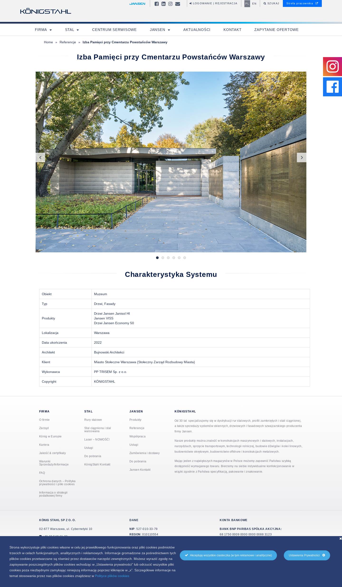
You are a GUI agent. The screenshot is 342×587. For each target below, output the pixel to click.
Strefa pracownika (302, 3)
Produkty (135, 419)
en (254, 3)
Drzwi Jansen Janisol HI (112, 313)
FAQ (42, 472)
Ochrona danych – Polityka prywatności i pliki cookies (57, 482)
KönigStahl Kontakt (97, 464)
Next (301, 157)
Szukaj (273, 3)
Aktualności (196, 30)
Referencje (68, 42)
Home (48, 42)
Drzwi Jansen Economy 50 (114, 323)
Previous (40, 157)
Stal (70, 30)
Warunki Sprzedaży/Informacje (54, 463)
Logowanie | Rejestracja (214, 3)
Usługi (88, 448)
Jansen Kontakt (139, 469)
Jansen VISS (103, 318)
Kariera (44, 444)
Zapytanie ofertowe (276, 30)
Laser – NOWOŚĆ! (97, 439)
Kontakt (232, 30)
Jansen (158, 30)
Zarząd (44, 428)
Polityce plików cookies (112, 576)
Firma (41, 30)
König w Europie (50, 436)
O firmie (44, 419)
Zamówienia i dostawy (144, 453)
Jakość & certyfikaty (52, 453)
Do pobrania (92, 456)
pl (247, 3)
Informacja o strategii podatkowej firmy (53, 494)
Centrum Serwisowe (114, 30)
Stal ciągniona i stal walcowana (97, 429)
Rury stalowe (93, 419)
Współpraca (137, 436)
